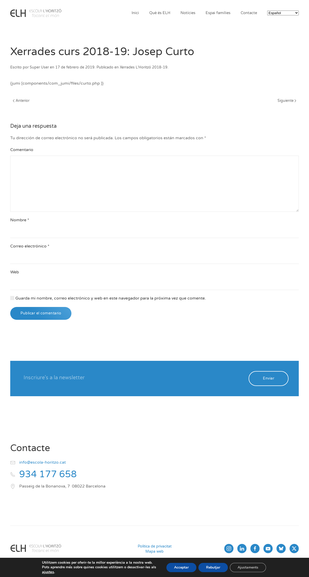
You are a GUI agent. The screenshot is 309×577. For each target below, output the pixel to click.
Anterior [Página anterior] (21, 100)
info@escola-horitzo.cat (42, 462)
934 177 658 (48, 474)
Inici (135, 13)
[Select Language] (283, 13)
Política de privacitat (155, 546)
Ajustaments (248, 567)
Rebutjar (213, 567)
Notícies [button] (187, 13)
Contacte (249, 13)
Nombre (19, 220)
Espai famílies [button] (218, 13)
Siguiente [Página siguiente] (287, 100)
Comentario (21, 149)
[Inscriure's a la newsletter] (132, 378)
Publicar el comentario (40, 313)
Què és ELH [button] (159, 13)
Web (14, 272)
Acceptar (181, 567)
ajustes (48, 572)
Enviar (268, 378)
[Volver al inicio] (35, 13)
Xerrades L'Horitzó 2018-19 (143, 67)
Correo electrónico (29, 246)
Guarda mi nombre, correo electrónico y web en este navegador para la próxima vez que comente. (108, 298)
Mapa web (154, 551)
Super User (39, 67)
